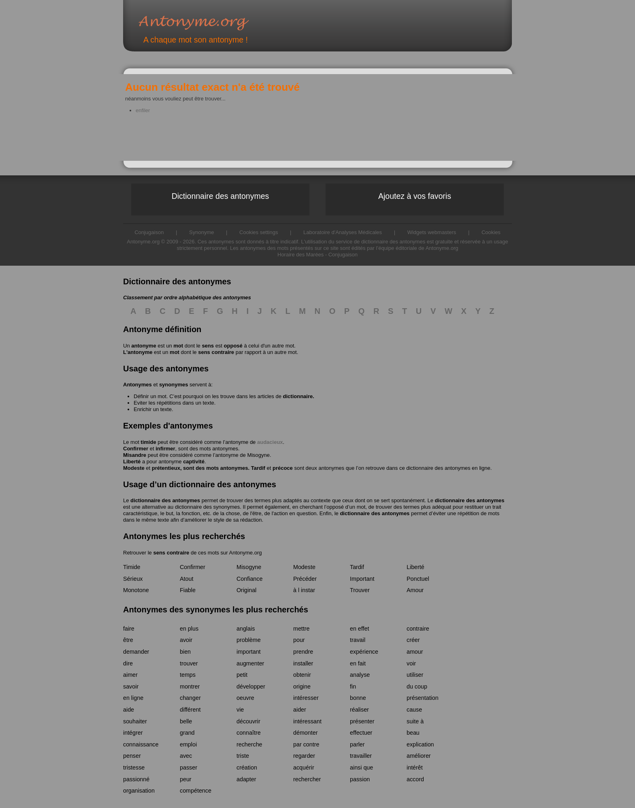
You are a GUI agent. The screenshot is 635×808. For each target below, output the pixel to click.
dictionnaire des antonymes (165, 500)
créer (413, 640)
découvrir (248, 721)
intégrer (133, 732)
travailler (361, 756)
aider (299, 709)
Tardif (258, 468)
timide (148, 442)
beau (413, 732)
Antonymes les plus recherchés (184, 536)
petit (242, 675)
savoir (131, 686)
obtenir (302, 675)
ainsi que (361, 767)
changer (190, 698)
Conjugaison (343, 255)
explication (420, 744)
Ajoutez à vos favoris (414, 196)
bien (185, 651)
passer (188, 767)
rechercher (307, 779)
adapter (246, 779)
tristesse (134, 767)
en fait (358, 663)
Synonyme (201, 232)
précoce (283, 468)
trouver (189, 663)
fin (353, 686)
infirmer (165, 449)
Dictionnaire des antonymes (220, 196)
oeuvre (245, 698)
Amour (415, 590)
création (247, 767)
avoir (186, 640)
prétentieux (166, 468)
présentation (423, 698)
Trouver (360, 590)
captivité (194, 461)
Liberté (132, 461)
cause (414, 709)
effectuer (361, 732)
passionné (136, 779)
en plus (189, 628)
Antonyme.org (205, 22)
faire (128, 628)
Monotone (136, 590)
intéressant (307, 721)
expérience (364, 651)
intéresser (306, 698)
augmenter (250, 663)
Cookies (491, 232)
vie (240, 709)
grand (187, 732)
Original (246, 590)
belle (186, 721)
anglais (246, 628)
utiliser (415, 675)
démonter (305, 732)
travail (357, 640)
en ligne (133, 698)
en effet (359, 628)
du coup (417, 686)
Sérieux (133, 579)
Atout (186, 579)
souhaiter (135, 721)
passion (360, 779)
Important (362, 579)
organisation (139, 790)
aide (128, 709)
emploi (188, 744)
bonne (358, 698)
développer (251, 686)
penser (132, 756)
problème (249, 640)
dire (128, 663)
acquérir (303, 767)
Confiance (249, 579)
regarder (304, 756)
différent (190, 709)
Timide (131, 567)
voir (411, 663)
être (128, 640)
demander (136, 651)
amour (415, 651)
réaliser (359, 709)
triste (243, 756)
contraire (418, 628)
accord (415, 779)
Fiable (188, 590)
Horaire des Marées (300, 255)
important (249, 651)
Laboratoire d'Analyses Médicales (342, 232)
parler (357, 744)
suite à (415, 721)
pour (299, 640)
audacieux (270, 442)
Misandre (134, 455)
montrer (190, 686)
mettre (301, 628)
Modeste (134, 468)
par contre (306, 744)
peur (186, 779)
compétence (195, 790)
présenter (362, 721)
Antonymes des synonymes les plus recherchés (215, 609)
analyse (360, 675)
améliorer (419, 756)
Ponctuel (418, 579)
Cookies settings (258, 232)
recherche (249, 744)
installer (303, 663)
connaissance (140, 744)
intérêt (415, 767)
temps (188, 675)
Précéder (305, 579)
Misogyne (258, 455)
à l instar (304, 590)
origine (302, 686)
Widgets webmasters (431, 232)
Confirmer (135, 449)
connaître (249, 732)
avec (186, 756)
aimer (130, 675)
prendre (303, 651)
